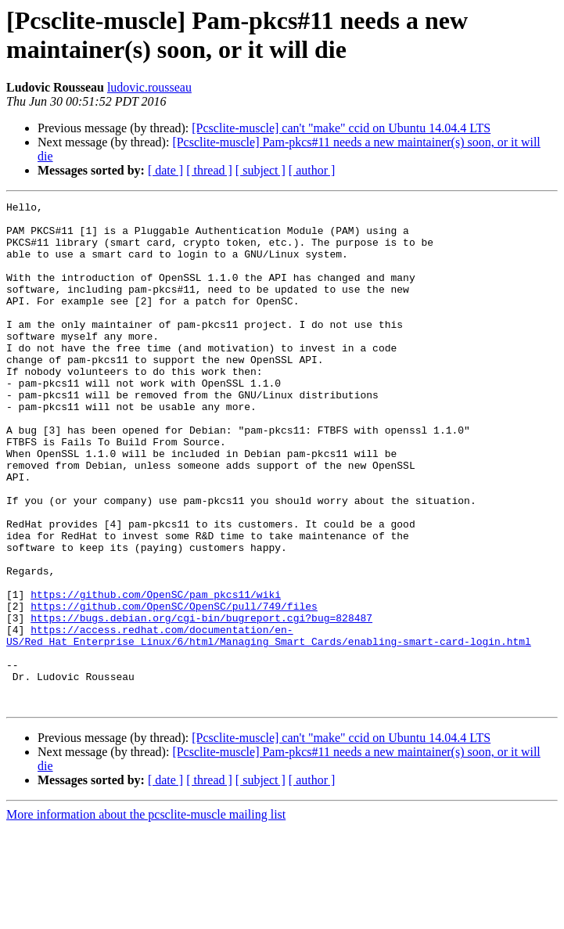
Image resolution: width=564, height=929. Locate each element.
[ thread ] (209, 170)
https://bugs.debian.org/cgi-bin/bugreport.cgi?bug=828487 (201, 702)
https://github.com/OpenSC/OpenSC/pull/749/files (174, 688)
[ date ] (165, 170)
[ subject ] (260, 170)
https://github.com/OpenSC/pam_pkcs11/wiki (156, 674)
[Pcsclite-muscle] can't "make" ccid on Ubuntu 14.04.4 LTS (341, 128)
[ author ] (312, 170)
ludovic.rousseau (149, 87)
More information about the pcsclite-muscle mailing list (146, 915)
